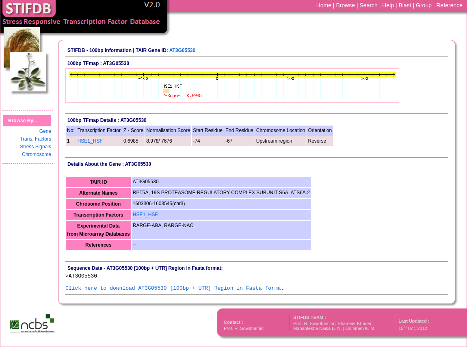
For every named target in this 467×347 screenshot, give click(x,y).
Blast (405, 5)
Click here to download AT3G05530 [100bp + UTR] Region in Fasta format (174, 288)
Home (323, 5)
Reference (449, 5)
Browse (345, 5)
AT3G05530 (182, 50)
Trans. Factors (35, 139)
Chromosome (36, 154)
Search (369, 5)
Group (424, 5)
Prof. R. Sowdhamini (244, 328)
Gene (45, 131)
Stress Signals (35, 147)
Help (388, 5)
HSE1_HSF (90, 141)
